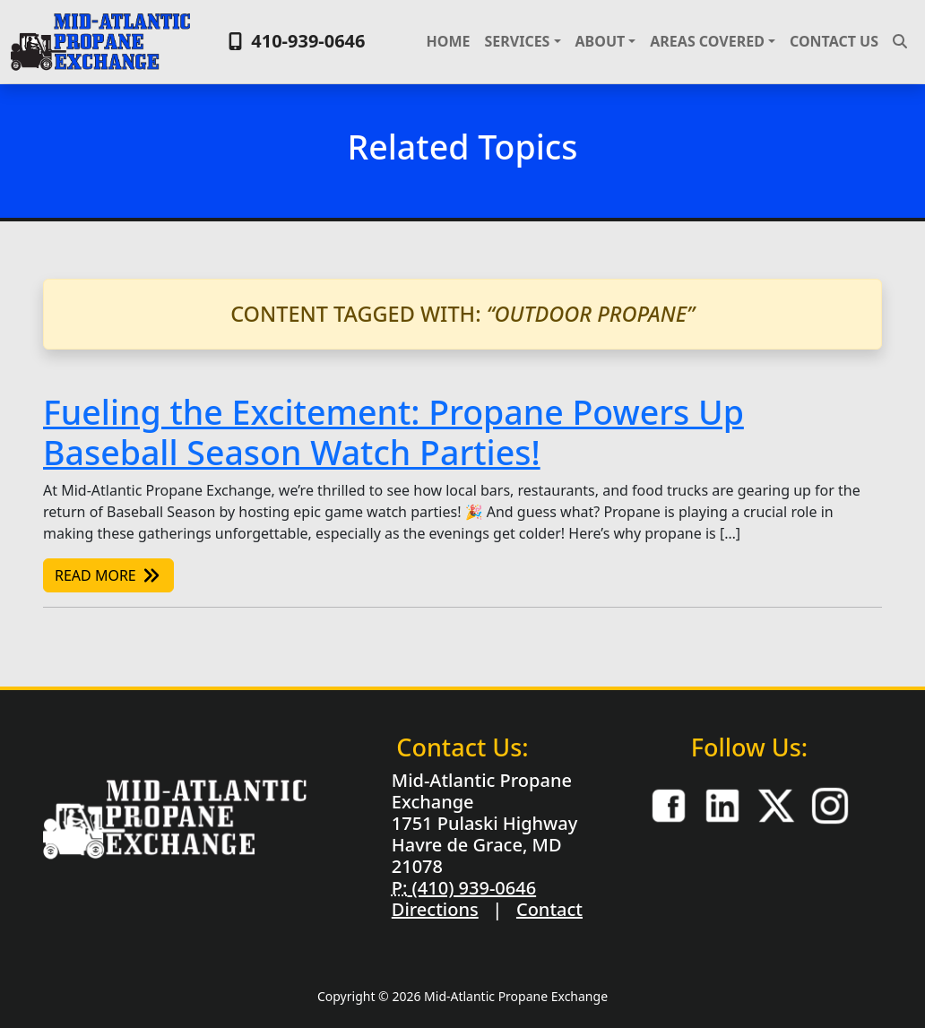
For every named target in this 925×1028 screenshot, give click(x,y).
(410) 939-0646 (471, 888)
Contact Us (834, 41)
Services (516, 41)
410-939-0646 (294, 41)
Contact (549, 909)
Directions (435, 909)
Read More (108, 575)
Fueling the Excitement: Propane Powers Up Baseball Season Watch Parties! (393, 432)
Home (449, 41)
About (600, 41)
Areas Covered (707, 41)
